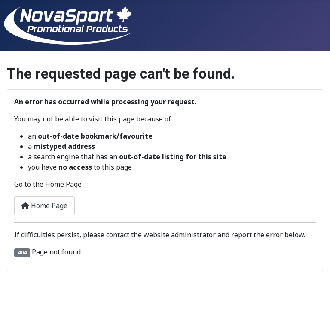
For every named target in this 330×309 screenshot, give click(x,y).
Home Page (44, 205)
